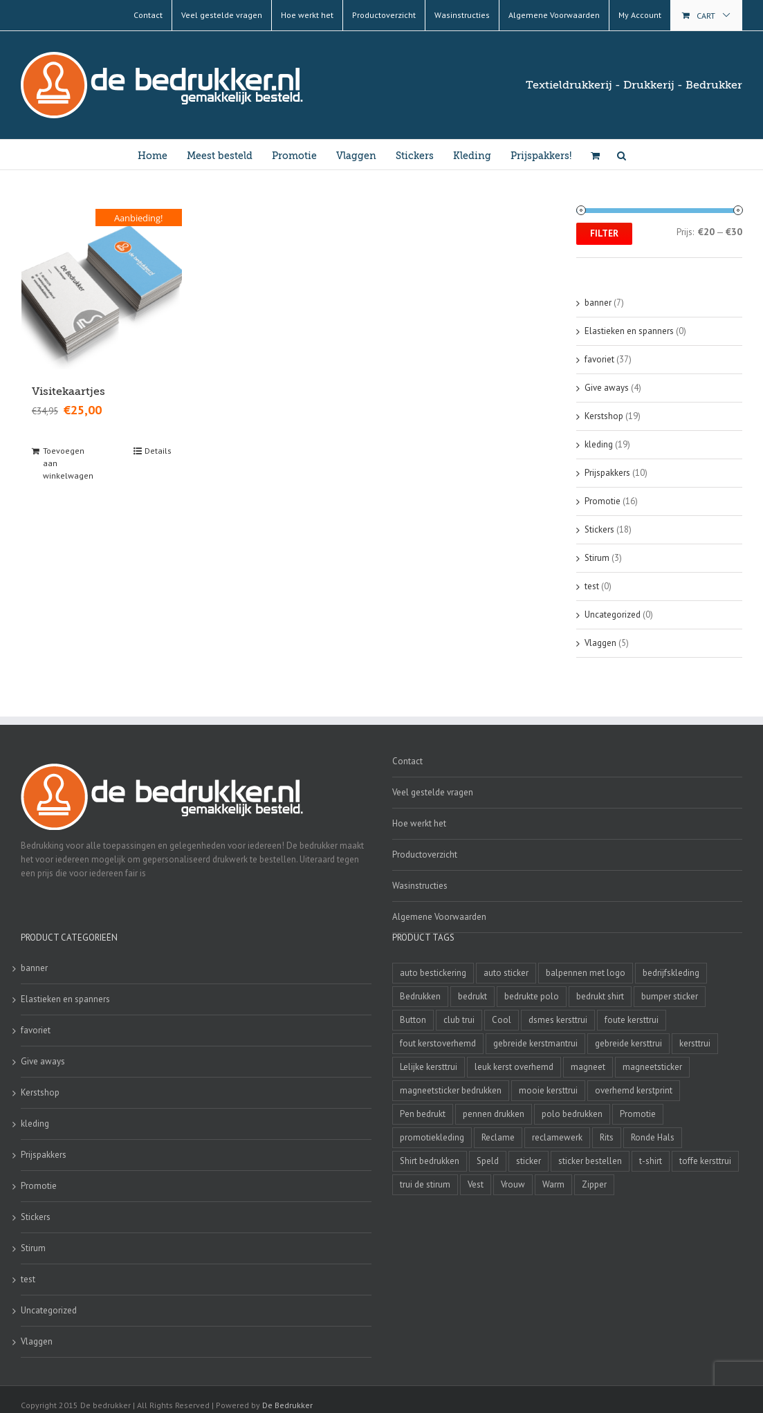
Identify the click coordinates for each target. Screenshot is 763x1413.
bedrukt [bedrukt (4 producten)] (472, 996)
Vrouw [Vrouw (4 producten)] (513, 1184)
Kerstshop (604, 416)
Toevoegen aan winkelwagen (68, 463)
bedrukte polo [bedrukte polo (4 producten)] (531, 996)
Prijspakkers (607, 473)
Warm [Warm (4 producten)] (553, 1184)
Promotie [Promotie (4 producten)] (638, 1114)
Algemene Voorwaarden (439, 917)
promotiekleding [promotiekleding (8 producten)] (432, 1137)
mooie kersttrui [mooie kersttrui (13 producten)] (548, 1090)
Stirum (597, 558)
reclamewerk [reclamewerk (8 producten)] (557, 1137)
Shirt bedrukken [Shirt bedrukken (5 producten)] (429, 1161)
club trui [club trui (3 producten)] (459, 1020)
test (592, 586)
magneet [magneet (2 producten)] (588, 1067)
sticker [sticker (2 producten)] (528, 1161)
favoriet (599, 359)
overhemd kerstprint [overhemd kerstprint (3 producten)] (633, 1090)
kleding (599, 444)
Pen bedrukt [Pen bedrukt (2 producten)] (422, 1114)
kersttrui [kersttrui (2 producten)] (694, 1043)
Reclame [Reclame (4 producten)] (498, 1137)
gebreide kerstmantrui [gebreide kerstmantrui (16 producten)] (535, 1043)
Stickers (599, 529)
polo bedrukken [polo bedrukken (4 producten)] (572, 1114)
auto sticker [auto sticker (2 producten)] (506, 973)
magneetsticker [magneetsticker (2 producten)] (652, 1067)
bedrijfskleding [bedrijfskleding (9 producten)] (671, 973)
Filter (604, 233)
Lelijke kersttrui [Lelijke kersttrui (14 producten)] (428, 1067)
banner (598, 302)
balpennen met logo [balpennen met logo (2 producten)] (585, 973)
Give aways (607, 388)
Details (158, 450)
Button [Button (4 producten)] (413, 1020)
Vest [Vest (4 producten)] (476, 1184)
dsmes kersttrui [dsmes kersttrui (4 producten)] (557, 1020)
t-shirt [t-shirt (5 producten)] (650, 1161)
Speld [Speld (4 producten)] (488, 1161)
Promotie (602, 501)
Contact (407, 761)
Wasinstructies (420, 886)
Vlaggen (600, 643)
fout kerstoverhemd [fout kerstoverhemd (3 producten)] (438, 1043)
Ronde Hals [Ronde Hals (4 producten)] (652, 1137)
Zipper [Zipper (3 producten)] (594, 1184)
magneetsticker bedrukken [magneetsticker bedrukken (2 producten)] (451, 1090)
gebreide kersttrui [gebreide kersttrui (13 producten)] (628, 1043)
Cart (706, 15)
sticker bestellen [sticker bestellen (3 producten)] (590, 1161)
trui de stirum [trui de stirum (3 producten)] (425, 1184)
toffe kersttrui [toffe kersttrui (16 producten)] (705, 1161)
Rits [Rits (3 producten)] (607, 1137)
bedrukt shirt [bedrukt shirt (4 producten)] (600, 996)
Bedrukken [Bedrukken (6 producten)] (420, 996)
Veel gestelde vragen (432, 792)
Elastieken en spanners (629, 331)
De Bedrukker (287, 1405)
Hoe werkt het (419, 823)
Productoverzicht (424, 854)
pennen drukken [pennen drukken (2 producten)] (493, 1114)
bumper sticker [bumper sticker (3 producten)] (669, 996)
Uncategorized (613, 614)
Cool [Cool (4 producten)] (501, 1020)
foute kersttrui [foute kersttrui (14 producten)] (632, 1020)
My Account (639, 15)
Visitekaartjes (68, 391)
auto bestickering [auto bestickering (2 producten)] (433, 973)
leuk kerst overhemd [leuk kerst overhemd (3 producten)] (514, 1067)
